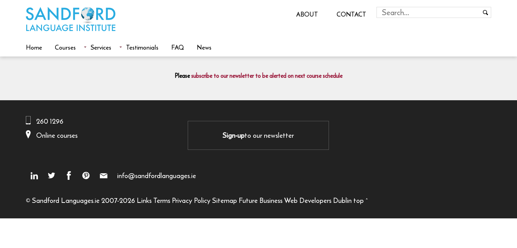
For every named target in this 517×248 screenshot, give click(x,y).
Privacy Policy (191, 200)
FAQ (177, 47)
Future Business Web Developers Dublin (295, 200)
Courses (65, 47)
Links (144, 200)
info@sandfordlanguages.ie (156, 175)
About (307, 14)
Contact (351, 14)
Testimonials (142, 47)
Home (34, 47)
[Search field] (428, 12)
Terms (161, 200)
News (204, 47)
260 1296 (49, 121)
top (358, 200)
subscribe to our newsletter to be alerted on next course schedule (266, 75)
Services (101, 47)
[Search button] (485, 12)
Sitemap (224, 200)
